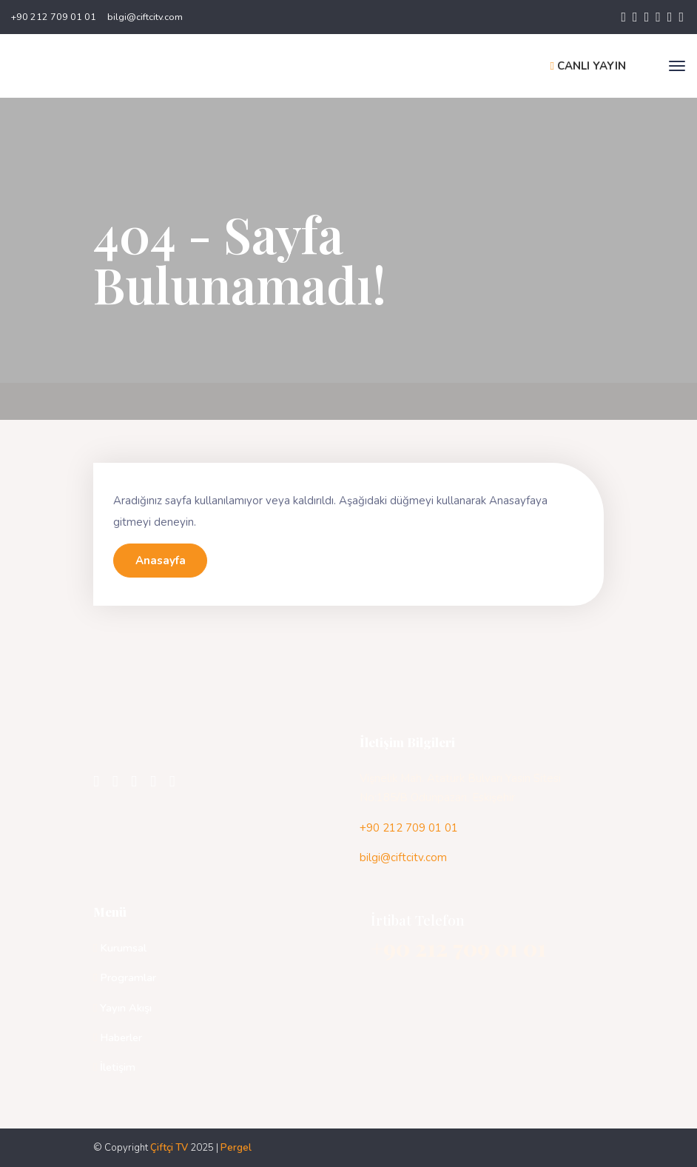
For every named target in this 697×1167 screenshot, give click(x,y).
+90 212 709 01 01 (53, 16)
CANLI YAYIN (588, 65)
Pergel (236, 1147)
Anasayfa (160, 560)
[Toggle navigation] (677, 66)
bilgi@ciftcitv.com (145, 16)
